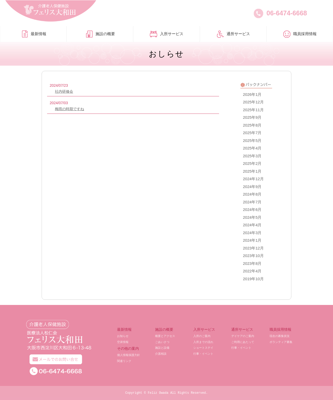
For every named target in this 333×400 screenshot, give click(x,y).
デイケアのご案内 (242, 336)
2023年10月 (253, 255)
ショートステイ (203, 347)
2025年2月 (252, 163)
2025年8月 (252, 125)
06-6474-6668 (286, 13)
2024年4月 (252, 225)
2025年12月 (253, 102)
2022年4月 (252, 271)
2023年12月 (253, 248)
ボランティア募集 (281, 341)
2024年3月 (252, 232)
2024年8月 (252, 194)
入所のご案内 (201, 336)
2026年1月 (252, 94)
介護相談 (160, 353)
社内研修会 (64, 91)
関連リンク (124, 360)
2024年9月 (252, 186)
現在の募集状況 (280, 336)
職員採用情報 (300, 34)
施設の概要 (100, 34)
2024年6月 (252, 209)
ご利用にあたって (242, 341)
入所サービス (166, 34)
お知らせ (123, 336)
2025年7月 (252, 132)
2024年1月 (252, 240)
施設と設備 (162, 347)
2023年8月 (252, 263)
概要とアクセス (165, 336)
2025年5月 (252, 140)
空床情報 (123, 341)
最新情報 (33, 34)
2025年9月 (252, 117)
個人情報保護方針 (128, 355)
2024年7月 (252, 202)
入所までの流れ (203, 341)
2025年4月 (252, 148)
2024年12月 (253, 179)
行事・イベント (203, 353)
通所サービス (233, 34)
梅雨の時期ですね (69, 109)
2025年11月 (253, 110)
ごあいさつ (162, 341)
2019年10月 (253, 279)
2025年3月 (252, 156)
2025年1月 (252, 171)
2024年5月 (252, 217)
